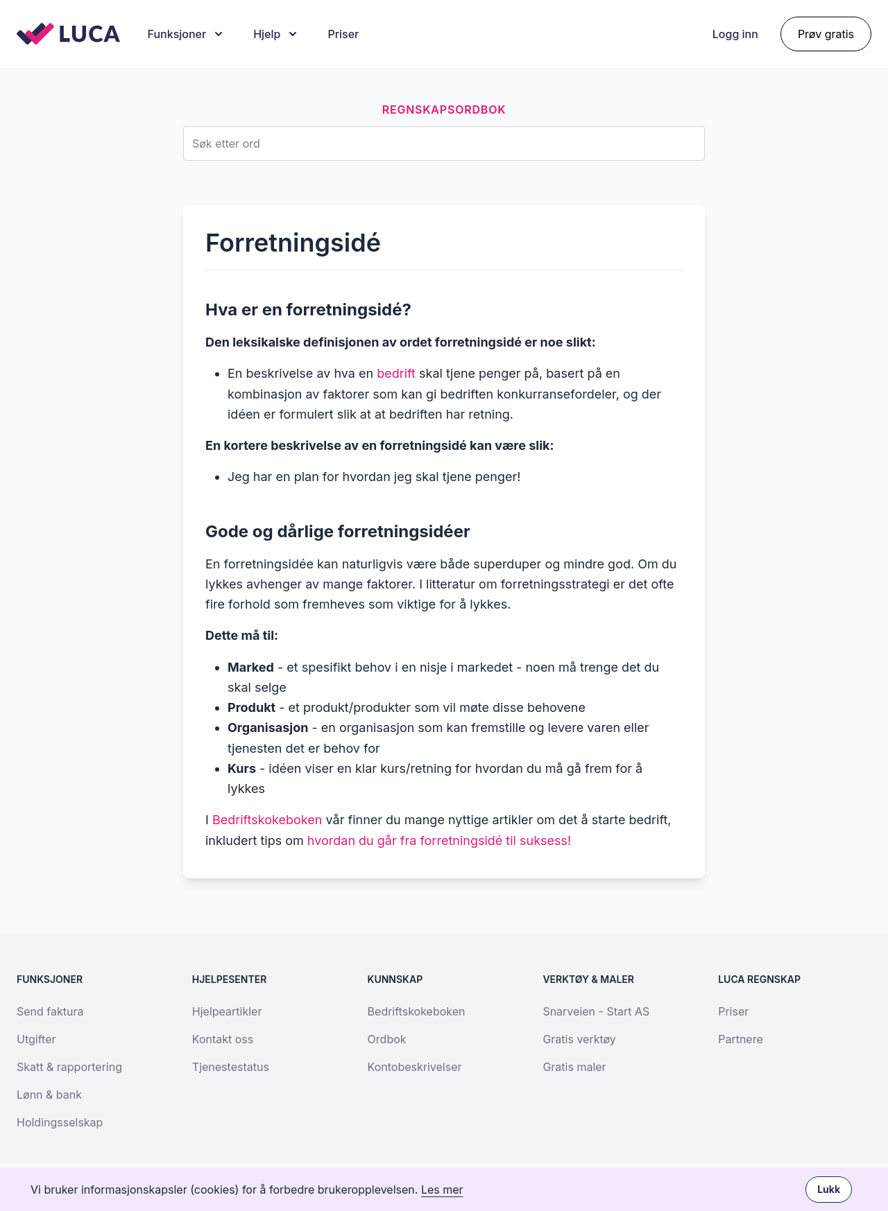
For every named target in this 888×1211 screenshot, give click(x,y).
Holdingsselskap (60, 1122)
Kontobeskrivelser (415, 1067)
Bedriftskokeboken (267, 819)
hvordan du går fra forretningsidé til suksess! (439, 840)
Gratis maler (574, 1067)
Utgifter (36, 1039)
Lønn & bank (49, 1094)
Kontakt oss (222, 1039)
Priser (343, 34)
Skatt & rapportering (69, 1067)
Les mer (442, 1189)
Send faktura (50, 1011)
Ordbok (387, 1039)
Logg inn (735, 34)
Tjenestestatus (230, 1067)
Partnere (740, 1039)
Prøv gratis (826, 34)
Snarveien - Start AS (596, 1011)
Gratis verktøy (579, 1039)
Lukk (828, 1189)
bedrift (396, 373)
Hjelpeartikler (227, 1011)
